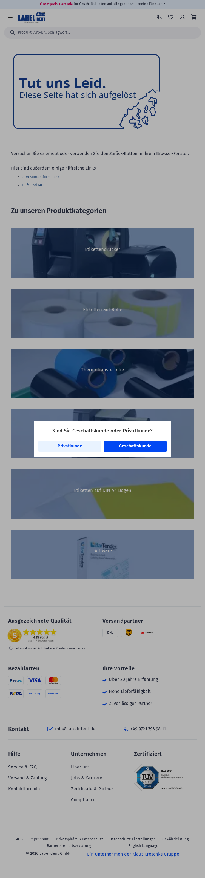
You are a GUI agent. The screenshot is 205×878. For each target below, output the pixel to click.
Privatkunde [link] (70, 446)
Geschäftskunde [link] (135, 446)
